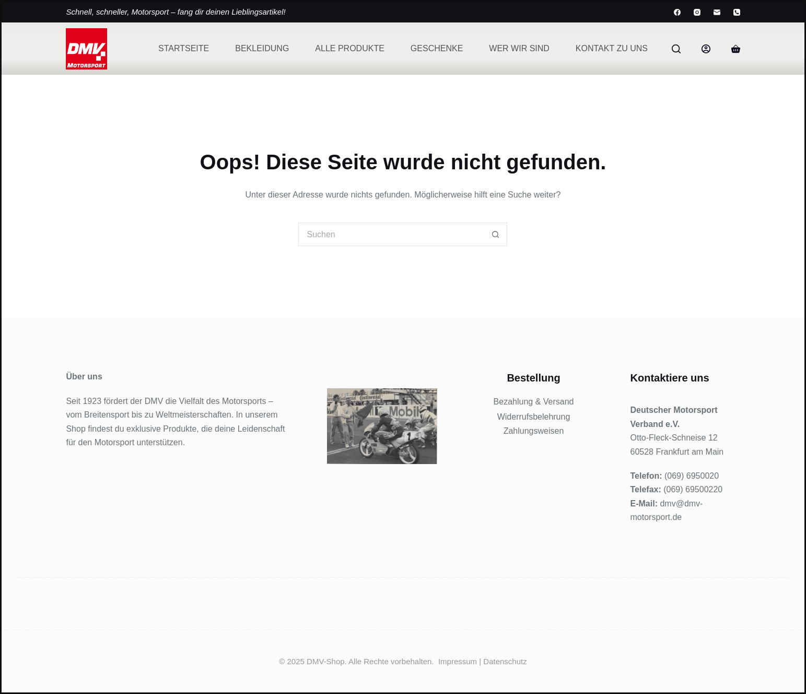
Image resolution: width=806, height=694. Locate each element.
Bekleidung (262, 48)
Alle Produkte (349, 48)
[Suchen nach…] (391, 234)
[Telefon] (736, 12)
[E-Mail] (717, 12)
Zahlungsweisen (534, 430)
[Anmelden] (706, 48)
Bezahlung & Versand (534, 401)
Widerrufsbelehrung (533, 416)
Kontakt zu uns (612, 48)
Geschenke (437, 48)
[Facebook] (677, 12)
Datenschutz (505, 661)
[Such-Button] (495, 234)
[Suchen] (676, 48)
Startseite (183, 48)
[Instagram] (697, 12)
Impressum (457, 661)
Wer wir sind (519, 48)
